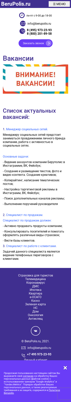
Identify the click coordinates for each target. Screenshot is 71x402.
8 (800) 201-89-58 (39, 33)
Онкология (35, 315)
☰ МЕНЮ (59, 4)
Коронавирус (35, 282)
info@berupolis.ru (39, 23)
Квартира (35, 293)
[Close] (35, 368)
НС (35, 308)
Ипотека (35, 290)
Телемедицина (35, 279)
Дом (35, 311)
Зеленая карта (35, 304)
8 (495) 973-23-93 (39, 30)
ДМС (35, 286)
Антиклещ (35, 318)
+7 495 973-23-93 (39, 354)
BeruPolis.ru (15, 4)
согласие (28, 376)
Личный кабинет (35, 360)
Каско (35, 300)
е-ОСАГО (35, 297)
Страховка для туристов (35, 275)
